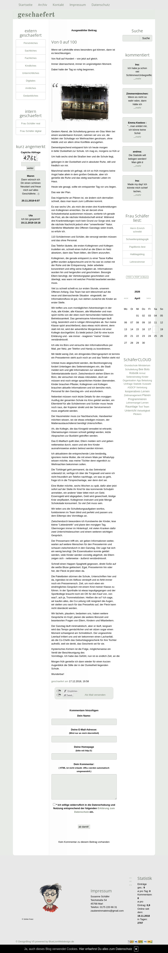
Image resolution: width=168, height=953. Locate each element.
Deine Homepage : (84, 748)
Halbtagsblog (137, 254)
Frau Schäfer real (30, 123)
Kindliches (30, 65)
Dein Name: (84, 715)
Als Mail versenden (95, 694)
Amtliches (30, 88)
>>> (148, 298)
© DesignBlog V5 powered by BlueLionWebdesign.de (45, 941)
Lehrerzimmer (137, 261)
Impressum (78, 5)
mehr (138, 78)
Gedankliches (30, 95)
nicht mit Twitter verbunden (59, 695)
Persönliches (31, 43)
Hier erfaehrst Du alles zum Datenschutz (105, 949)
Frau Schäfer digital (30, 131)
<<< (126, 298)
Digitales (30, 80)
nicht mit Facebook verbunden (59, 691)
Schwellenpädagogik (137, 239)
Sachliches (31, 50)
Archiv (42, 5)
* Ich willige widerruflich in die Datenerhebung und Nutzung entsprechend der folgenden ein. (84, 808)
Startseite (25, 5)
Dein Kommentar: (84, 767)
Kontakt (58, 5)
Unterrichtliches (30, 73)
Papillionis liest (137, 246)
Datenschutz (101, 5)
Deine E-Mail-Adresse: (84, 731)
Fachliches (31, 58)
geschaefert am (59, 681)
